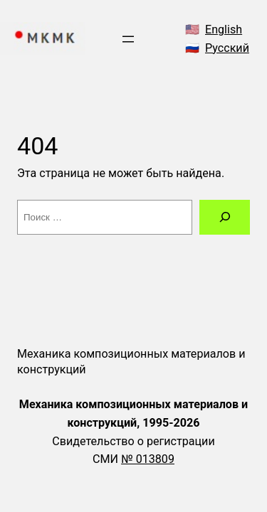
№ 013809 (147, 459)
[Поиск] (224, 217)
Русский (227, 48)
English (223, 29)
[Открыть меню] (128, 39)
